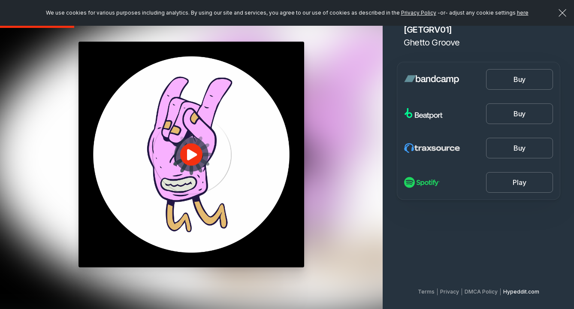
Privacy (449, 291)
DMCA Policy (481, 291)
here (523, 12)
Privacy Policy (418, 12)
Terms (426, 291)
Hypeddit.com (521, 291)
